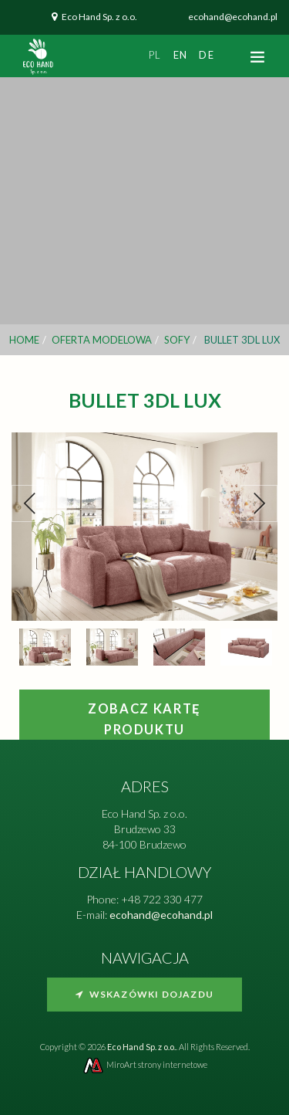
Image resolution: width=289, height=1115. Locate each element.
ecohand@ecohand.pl (232, 16)
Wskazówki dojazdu (144, 994)
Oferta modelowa (102, 340)
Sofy (177, 340)
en (180, 55)
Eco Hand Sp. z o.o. (99, 16)
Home (24, 340)
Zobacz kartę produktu (144, 719)
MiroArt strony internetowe (144, 1064)
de (206, 55)
